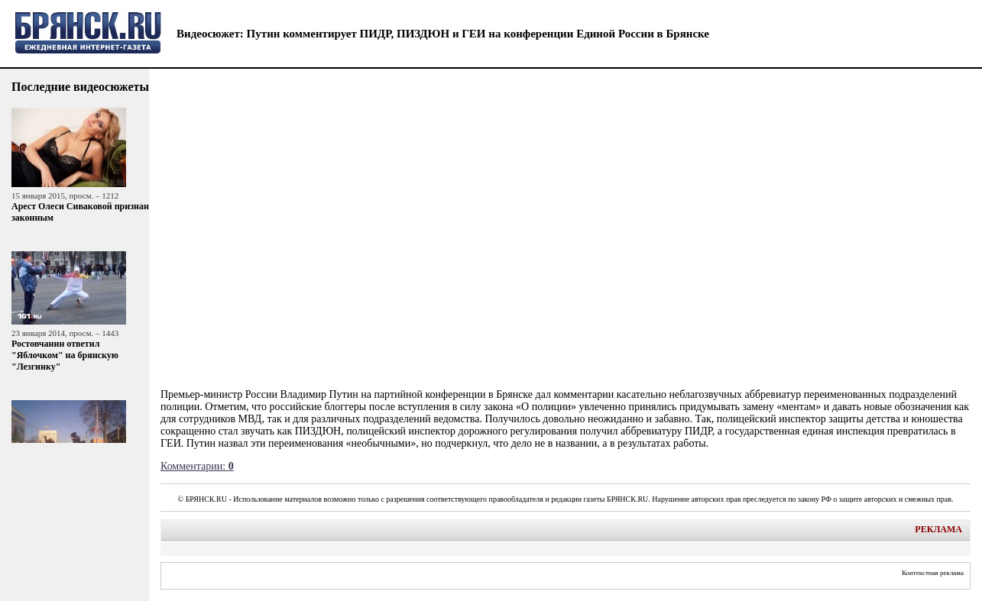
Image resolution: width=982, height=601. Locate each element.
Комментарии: (197, 466)
